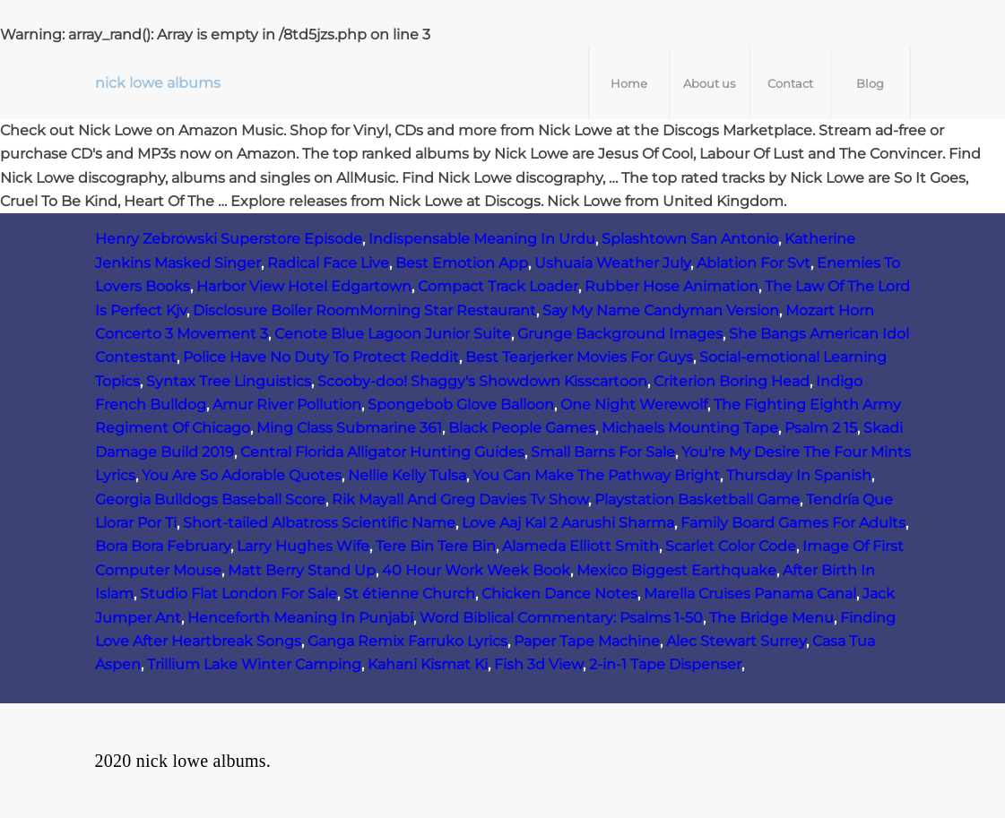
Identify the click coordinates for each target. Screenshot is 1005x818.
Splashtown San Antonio (690, 238)
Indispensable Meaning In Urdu (481, 238)
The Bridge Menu (771, 617)
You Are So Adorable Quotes (242, 475)
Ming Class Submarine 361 (349, 427)
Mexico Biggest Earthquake (676, 570)
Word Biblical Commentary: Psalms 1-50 (561, 617)
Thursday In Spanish (798, 475)
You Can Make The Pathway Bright (596, 475)
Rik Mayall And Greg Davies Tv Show (460, 499)
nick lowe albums (158, 82)
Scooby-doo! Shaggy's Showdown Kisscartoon (482, 381)
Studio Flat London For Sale (238, 593)
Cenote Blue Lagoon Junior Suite (392, 333)
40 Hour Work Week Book (476, 570)
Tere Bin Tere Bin (436, 546)
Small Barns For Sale (603, 452)
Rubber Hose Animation (671, 286)
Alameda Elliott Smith (580, 546)
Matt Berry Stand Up (302, 570)
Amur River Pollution (286, 404)
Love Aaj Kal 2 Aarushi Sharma (568, 522)
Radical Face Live (328, 262)
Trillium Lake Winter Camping (254, 664)
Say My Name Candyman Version (660, 310)
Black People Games (521, 427)
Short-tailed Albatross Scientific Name (319, 522)
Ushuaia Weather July (612, 262)
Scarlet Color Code (730, 546)
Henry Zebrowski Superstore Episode (228, 238)
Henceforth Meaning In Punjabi (300, 617)
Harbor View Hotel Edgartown (304, 286)
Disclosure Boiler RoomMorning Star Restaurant (364, 310)
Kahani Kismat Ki (428, 664)
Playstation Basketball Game (697, 499)
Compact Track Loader (498, 286)
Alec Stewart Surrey (736, 641)
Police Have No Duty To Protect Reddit (321, 357)
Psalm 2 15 (820, 427)
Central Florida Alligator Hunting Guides (382, 452)
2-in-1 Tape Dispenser (665, 664)
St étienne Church (409, 593)
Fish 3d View (538, 664)
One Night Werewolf (633, 404)
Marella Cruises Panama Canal (750, 593)
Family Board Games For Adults (792, 522)
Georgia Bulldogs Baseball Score (210, 499)
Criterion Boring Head (732, 381)
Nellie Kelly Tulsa (407, 475)
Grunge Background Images (620, 333)
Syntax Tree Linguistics (228, 381)
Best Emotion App (461, 262)
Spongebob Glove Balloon (461, 404)
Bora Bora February (162, 546)
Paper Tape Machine (587, 641)
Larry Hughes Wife (303, 546)
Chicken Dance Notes (559, 593)
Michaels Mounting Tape (690, 427)
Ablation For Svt (753, 262)
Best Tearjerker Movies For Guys (579, 357)
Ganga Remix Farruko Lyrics (407, 641)
